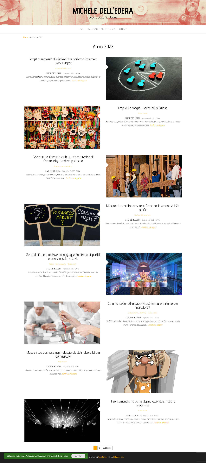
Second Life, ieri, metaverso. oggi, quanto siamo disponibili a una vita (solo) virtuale (63, 256)
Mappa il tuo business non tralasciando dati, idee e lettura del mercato (63, 354)
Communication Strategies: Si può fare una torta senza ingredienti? (143, 305)
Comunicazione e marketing (63, 166)
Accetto (78, 456)
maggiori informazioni (60, 456)
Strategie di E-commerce (142, 215)
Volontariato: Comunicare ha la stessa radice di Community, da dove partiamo (63, 159)
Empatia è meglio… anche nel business (142, 108)
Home (81, 29)
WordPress (102, 457)
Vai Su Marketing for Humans (101, 29)
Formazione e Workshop (63, 68)
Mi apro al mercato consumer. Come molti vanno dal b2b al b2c (142, 207)
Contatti (123, 29)
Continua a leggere (79, 80)
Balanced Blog (118, 457)
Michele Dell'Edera (103, 10)
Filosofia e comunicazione (57, 264)
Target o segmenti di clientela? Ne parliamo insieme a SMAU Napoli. (63, 61)
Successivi (107, 447)
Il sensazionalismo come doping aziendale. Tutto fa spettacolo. (143, 403)
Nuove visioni (142, 113)
